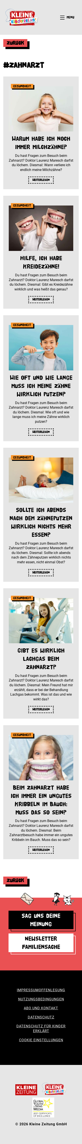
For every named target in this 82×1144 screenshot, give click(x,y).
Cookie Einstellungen (41, 1040)
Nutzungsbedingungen (41, 999)
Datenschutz (41, 1017)
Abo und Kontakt (41, 1008)
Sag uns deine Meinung (41, 920)
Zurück (15, 43)
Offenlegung (52, 990)
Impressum (28, 990)
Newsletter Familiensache (41, 942)
